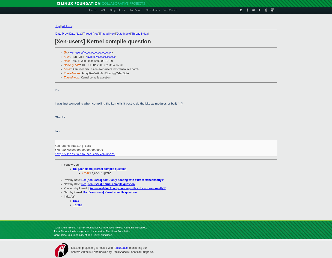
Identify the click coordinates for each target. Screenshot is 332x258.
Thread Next (107, 33)
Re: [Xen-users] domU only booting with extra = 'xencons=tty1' (122, 180)
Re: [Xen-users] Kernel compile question (99, 169)
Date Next (75, 33)
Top (57, 26)
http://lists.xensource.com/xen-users (85, 154)
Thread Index (140, 33)
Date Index (123, 33)
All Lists (67, 26)
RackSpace (120, 247)
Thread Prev (90, 33)
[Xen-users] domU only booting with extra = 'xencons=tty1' (127, 188)
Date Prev (61, 33)
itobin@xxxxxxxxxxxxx (101, 56)
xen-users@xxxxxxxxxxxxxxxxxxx (90, 52)
